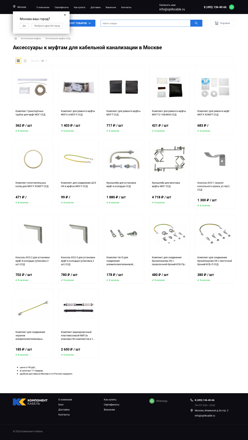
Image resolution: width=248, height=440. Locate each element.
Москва (19, 7)
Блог (61, 404)
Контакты (126, 7)
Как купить (79, 7)
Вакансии (111, 7)
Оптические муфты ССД (57, 38)
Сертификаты (62, 7)
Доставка (96, 7)
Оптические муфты (31, 38)
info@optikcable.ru (172, 9)
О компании (43, 7)
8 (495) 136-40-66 (215, 7)
